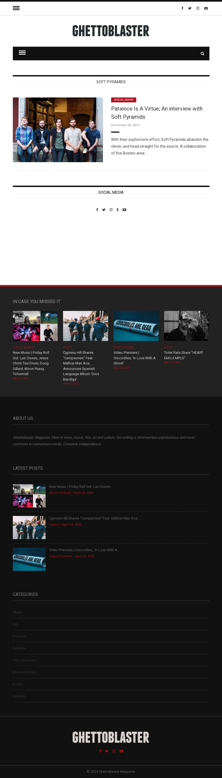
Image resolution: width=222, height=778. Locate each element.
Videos (67, 347)
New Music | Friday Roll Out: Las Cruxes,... (81, 487)
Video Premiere (124, 347)
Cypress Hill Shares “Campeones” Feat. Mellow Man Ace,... (95, 518)
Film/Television (24, 660)
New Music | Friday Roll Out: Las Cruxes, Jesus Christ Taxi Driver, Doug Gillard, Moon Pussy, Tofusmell (31, 363)
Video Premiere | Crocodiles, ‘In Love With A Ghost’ (135, 358)
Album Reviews (23, 347)
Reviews (19, 648)
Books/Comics (25, 672)
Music (168, 347)
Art (15, 624)
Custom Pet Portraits (29, 249)
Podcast (19, 636)
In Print (18, 684)
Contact (19, 696)
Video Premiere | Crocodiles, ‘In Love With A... (84, 550)
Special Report (124, 100)
